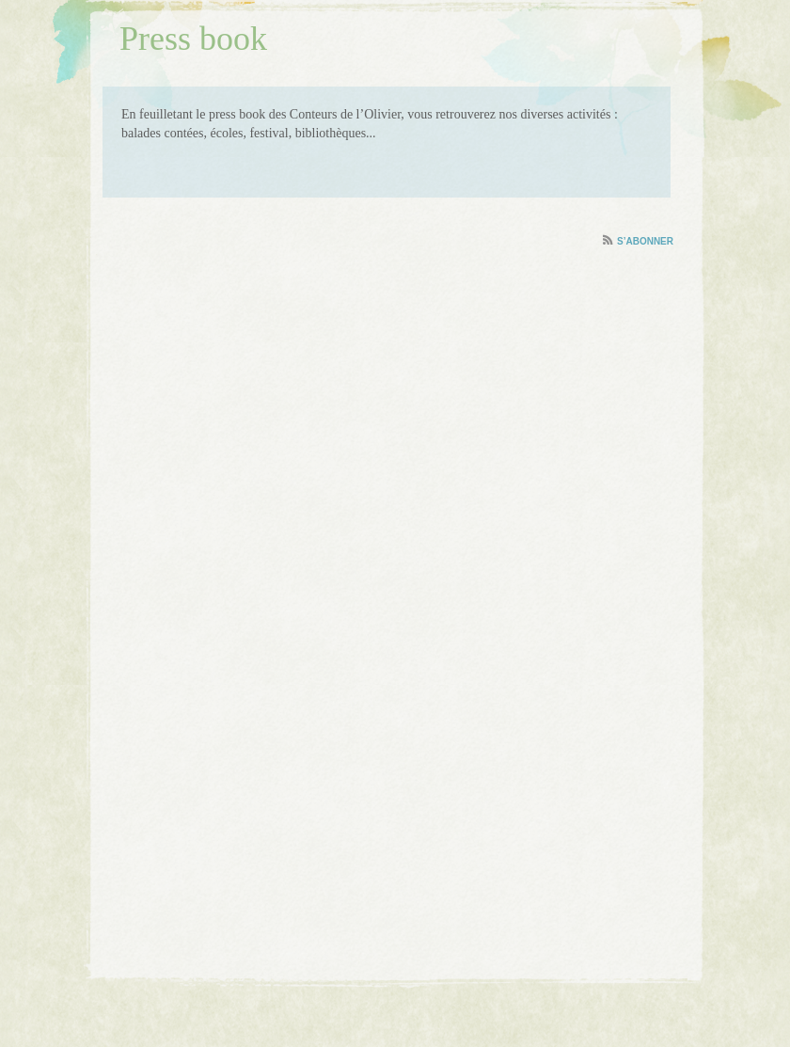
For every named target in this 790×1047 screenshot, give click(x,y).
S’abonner (645, 241)
